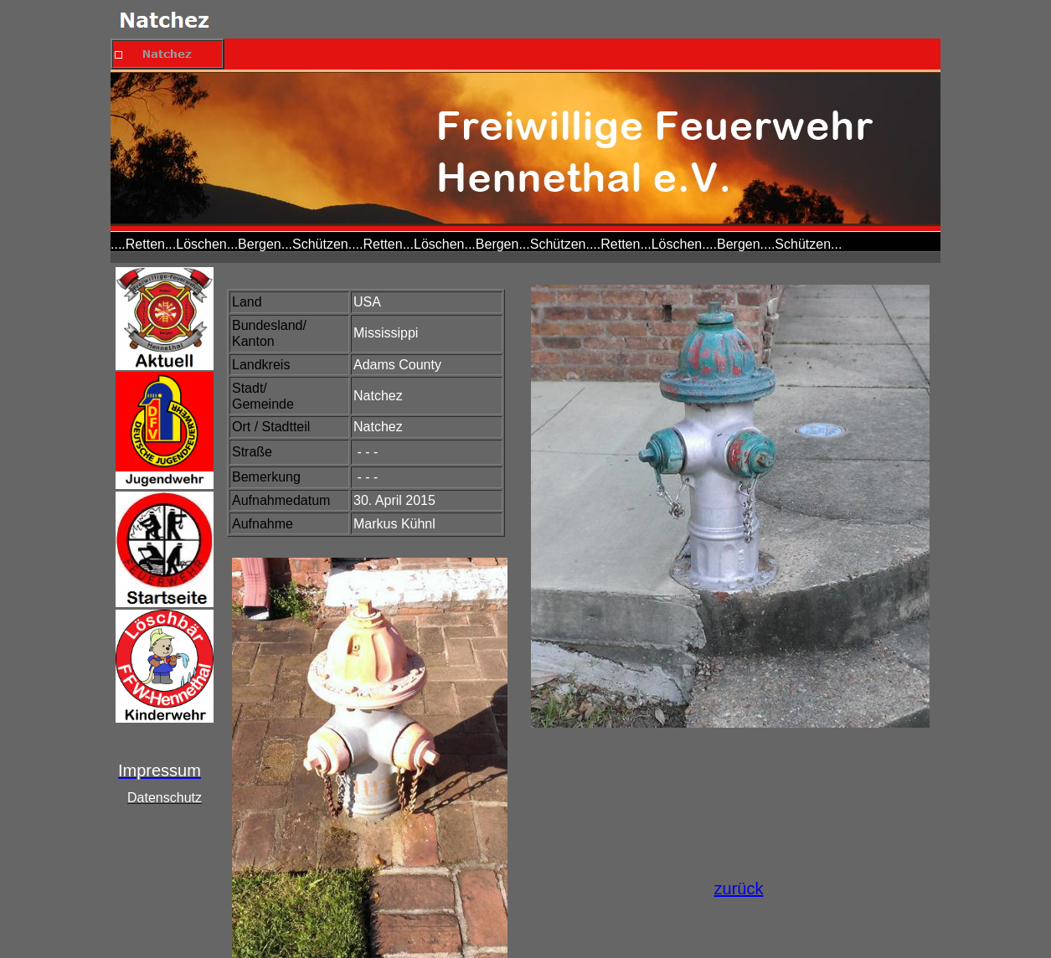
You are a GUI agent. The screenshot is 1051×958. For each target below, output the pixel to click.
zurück (739, 888)
